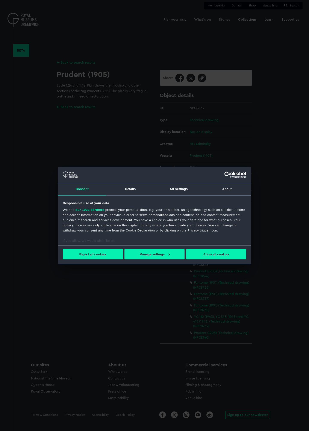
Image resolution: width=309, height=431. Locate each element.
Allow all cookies (216, 254)
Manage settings (154, 254)
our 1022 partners (90, 210)
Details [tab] (130, 189)
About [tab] (227, 189)
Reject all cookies (92, 254)
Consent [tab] (82, 189)
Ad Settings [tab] (179, 189)
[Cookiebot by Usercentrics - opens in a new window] (227, 175)
